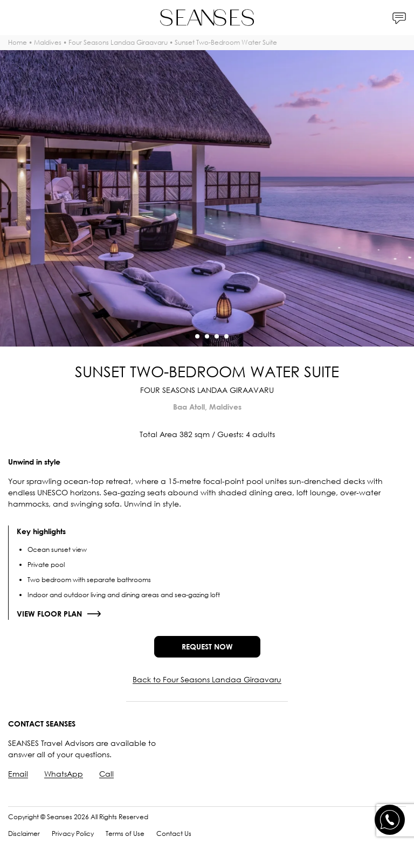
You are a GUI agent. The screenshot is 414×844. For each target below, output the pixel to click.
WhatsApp (63, 773)
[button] (187, 336)
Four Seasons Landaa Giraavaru (118, 42)
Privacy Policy (73, 833)
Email (18, 773)
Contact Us (173, 833)
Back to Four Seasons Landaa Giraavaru (207, 679)
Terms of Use (125, 833)
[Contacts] (399, 17)
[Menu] (15, 17)
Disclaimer (24, 833)
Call (106, 773)
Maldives (47, 42)
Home (17, 42)
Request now (207, 646)
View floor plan (49, 613)
